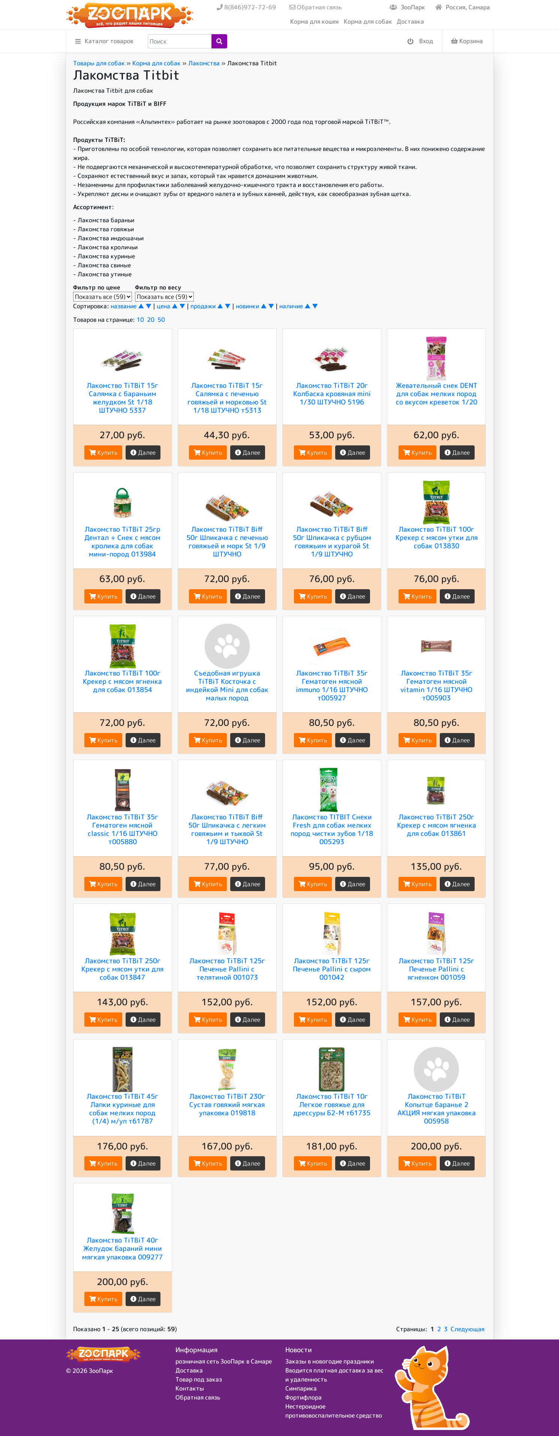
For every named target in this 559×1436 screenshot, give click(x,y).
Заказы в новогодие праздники (329, 1361)
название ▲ (127, 306)
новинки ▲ (251, 306)
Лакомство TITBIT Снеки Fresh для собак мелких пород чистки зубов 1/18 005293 (332, 829)
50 (161, 319)
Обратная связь (315, 7)
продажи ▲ (206, 306)
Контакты (189, 1388)
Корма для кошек (314, 21)
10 (140, 319)
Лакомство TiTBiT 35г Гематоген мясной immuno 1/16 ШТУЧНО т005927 (332, 685)
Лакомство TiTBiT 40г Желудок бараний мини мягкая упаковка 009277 (122, 1248)
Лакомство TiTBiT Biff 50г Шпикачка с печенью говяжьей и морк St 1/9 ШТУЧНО (227, 541)
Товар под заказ (198, 1379)
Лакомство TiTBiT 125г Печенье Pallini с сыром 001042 (332, 969)
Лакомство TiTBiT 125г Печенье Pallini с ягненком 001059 (436, 969)
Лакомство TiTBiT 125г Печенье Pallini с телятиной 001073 (227, 969)
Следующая (467, 1329)
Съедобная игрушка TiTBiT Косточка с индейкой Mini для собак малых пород (227, 685)
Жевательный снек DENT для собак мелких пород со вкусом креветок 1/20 (436, 393)
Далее (143, 452)
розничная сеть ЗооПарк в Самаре (223, 1361)
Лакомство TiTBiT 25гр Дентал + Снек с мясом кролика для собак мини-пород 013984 (122, 541)
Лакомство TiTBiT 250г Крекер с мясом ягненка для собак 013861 (436, 825)
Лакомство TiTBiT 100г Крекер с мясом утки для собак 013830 (437, 537)
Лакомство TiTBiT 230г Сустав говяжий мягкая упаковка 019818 (227, 1104)
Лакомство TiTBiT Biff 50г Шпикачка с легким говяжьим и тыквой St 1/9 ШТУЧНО (227, 829)
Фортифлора (303, 1397)
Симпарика (301, 1388)
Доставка (410, 21)
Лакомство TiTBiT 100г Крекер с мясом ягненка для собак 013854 (122, 681)
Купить (103, 452)
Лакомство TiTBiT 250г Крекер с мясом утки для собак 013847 (122, 969)
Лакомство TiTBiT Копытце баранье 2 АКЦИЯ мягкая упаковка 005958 (436, 1108)
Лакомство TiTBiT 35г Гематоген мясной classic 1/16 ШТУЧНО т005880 (122, 829)
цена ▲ (167, 306)
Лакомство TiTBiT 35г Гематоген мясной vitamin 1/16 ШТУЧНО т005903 (436, 685)
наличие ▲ (294, 306)
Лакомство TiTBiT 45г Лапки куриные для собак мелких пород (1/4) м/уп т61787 (122, 1108)
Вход (420, 41)
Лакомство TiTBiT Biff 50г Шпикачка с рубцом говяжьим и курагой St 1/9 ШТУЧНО (332, 541)
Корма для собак (368, 21)
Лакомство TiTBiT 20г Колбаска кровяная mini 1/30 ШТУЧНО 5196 (332, 393)
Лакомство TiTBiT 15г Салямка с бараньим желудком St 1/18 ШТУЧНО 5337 (122, 397)
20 (150, 319)
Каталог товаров (104, 41)
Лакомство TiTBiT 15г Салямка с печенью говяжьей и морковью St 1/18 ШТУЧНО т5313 (227, 397)
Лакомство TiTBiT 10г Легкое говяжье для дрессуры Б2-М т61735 (331, 1104)
